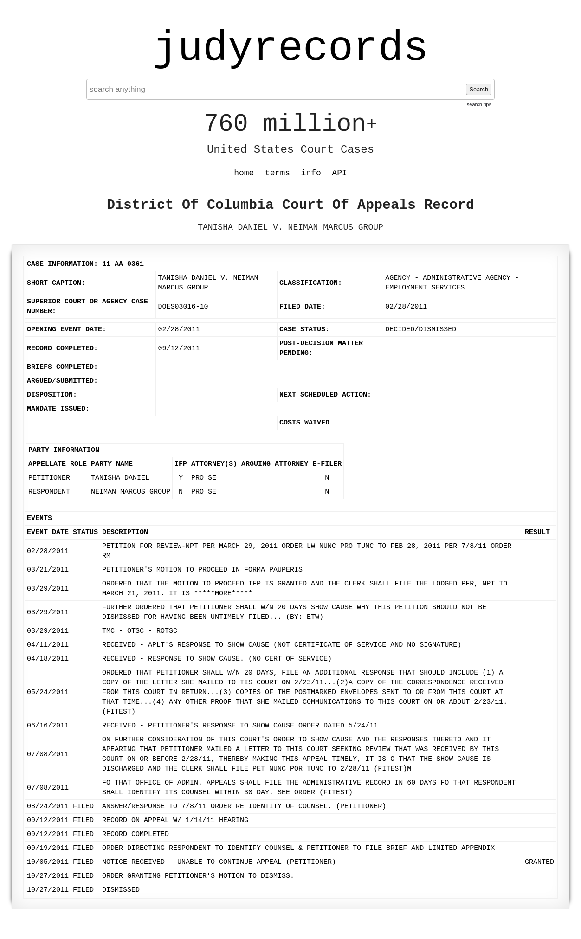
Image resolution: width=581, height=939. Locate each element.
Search (478, 89)
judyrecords (290, 49)
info (311, 173)
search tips (479, 104)
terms (277, 173)
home (244, 173)
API (339, 173)
